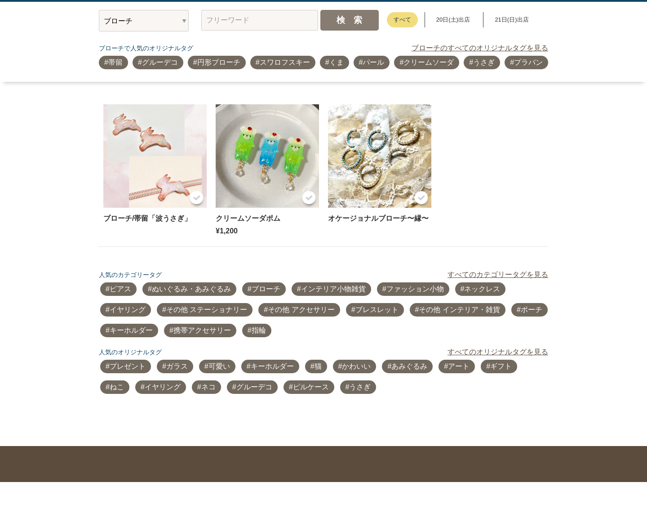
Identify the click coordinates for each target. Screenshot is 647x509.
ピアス (120, 289)
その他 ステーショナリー (206, 309)
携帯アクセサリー (202, 330)
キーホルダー (131, 330)
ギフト (501, 366)
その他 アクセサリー (301, 309)
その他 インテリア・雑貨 (459, 309)
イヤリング (128, 309)
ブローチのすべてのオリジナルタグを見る (480, 48)
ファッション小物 (415, 289)
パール (373, 62)
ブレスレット (377, 309)
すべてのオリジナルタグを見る (498, 352)
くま (336, 62)
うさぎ (484, 62)
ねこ (117, 387)
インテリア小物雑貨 (333, 289)
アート (459, 366)
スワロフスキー (285, 62)
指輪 (259, 330)
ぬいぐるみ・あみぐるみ (191, 289)
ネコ (208, 387)
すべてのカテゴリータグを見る (498, 274)
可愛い (219, 366)
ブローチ (266, 289)
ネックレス (482, 289)
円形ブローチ (218, 62)
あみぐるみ (409, 366)
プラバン (528, 62)
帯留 (115, 62)
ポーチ (531, 309)
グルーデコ (160, 62)
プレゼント (128, 366)
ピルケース (311, 387)
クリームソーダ (428, 62)
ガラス (177, 366)
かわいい (356, 366)
